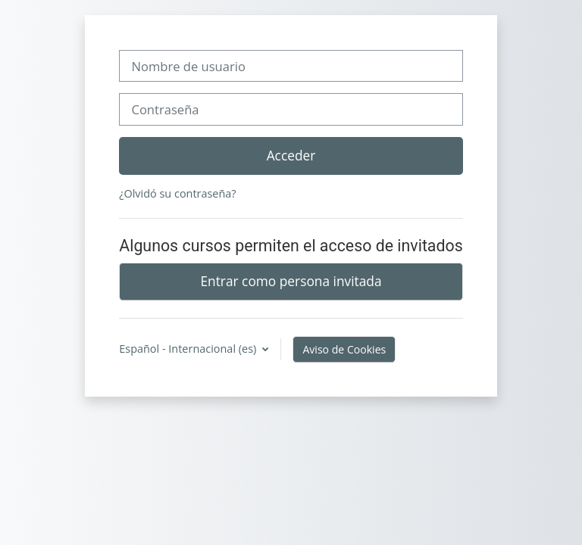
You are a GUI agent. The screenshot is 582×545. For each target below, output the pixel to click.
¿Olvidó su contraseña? (177, 193)
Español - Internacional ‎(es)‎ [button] (189, 348)
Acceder (291, 155)
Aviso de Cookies (344, 349)
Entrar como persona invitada (290, 281)
